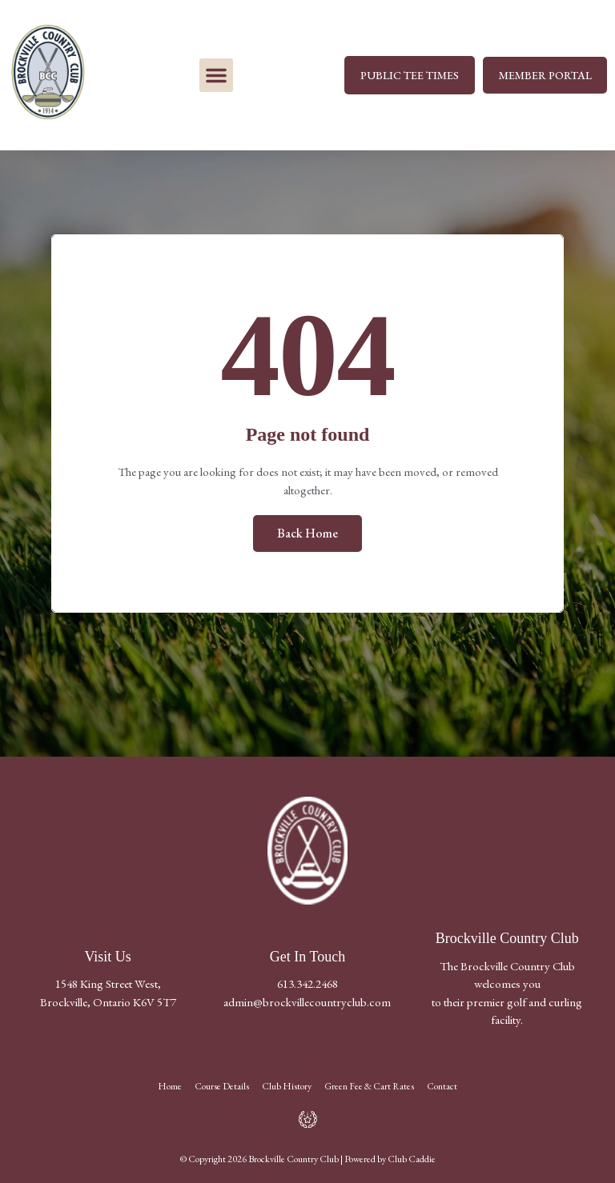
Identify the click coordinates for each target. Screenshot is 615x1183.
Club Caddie (412, 1159)
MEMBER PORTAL (544, 75)
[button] (216, 75)
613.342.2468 (307, 983)
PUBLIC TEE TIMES (409, 75)
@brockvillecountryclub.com (322, 1001)
